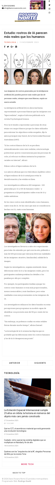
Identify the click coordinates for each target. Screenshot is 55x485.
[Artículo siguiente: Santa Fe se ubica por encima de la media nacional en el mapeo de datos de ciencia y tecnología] (40, 363)
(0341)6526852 (9, 6)
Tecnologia (10, 42)
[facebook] (49, 1)
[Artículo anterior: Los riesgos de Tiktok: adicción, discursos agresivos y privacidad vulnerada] (14, 363)
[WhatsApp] (49, 13)
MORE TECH (27, 464)
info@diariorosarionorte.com (15, 8)
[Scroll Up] (19, 473)
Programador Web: (16, 481)
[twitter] (49, 5)
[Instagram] (49, 9)
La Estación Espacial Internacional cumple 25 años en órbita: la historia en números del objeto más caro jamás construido (27, 413)
